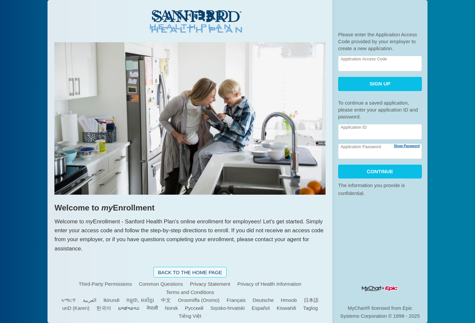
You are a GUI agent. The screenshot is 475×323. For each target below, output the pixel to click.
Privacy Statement (210, 284)
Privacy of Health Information (269, 284)
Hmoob (289, 300)
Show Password (407, 146)
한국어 (103, 308)
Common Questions (161, 284)
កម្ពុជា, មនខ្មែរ (140, 300)
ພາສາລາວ (128, 308)
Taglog (310, 308)
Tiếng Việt (190, 316)
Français (236, 300)
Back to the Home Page (190, 272)
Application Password (361, 146)
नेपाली (152, 308)
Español (261, 308)
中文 (166, 300)
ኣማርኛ (68, 300)
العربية (89, 300)
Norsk (171, 308)
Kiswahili (286, 308)
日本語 (311, 300)
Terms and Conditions (190, 292)
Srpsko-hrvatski (227, 308)
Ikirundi (111, 300)
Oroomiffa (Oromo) (199, 300)
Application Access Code (364, 58)
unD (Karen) (75, 308)
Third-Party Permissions (105, 284)
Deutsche (263, 300)
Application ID (354, 127)
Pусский (194, 308)
